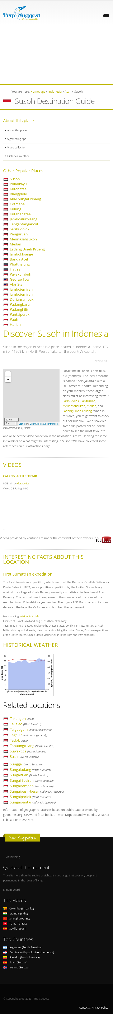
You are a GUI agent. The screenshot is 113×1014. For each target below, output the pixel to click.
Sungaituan (29, 775)
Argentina (22, 947)
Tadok (19, 740)
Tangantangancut (24, 224)
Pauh (14, 319)
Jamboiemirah (21, 289)
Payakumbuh (20, 274)
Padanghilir (19, 309)
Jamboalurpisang (23, 219)
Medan (15, 244)
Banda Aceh (19, 259)
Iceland (16, 967)
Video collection (17, 147)
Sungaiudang (30, 769)
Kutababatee (20, 214)
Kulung (15, 209)
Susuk (24, 756)
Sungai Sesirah (31, 780)
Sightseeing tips (17, 139)
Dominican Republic (28, 952)
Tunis (15, 923)
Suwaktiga (28, 751)
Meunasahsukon (23, 239)
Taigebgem (31, 729)
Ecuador (21, 957)
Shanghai (16, 918)
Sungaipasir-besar (37, 791)
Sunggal (26, 764)
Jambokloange (21, 254)
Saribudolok (19, 229)
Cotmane (17, 204)
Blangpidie (18, 194)
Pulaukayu (18, 183)
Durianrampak (21, 299)
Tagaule (28, 734)
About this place (17, 130)
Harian (15, 324)
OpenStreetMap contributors (44, 424)
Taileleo (25, 724)
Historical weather (18, 156)
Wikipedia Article (29, 616)
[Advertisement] (56, 54)
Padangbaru (20, 304)
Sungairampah (31, 785)
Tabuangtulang (32, 745)
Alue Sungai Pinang (25, 199)
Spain (15, 962)
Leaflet (22, 424)
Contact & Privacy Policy (93, 1007)
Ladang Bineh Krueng (27, 249)
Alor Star (17, 284)
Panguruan (19, 234)
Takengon (22, 718)
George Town (21, 279)
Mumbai (15, 913)
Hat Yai (15, 269)
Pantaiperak (19, 314)
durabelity (23, 483)
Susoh (15, 178)
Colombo (18, 908)
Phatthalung (20, 264)
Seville (14, 928)
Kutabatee (18, 188)
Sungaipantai (33, 802)
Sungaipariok (30, 796)
